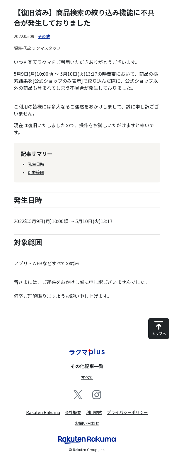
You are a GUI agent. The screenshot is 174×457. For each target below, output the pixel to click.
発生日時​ (36, 164)
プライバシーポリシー (127, 412)
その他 (44, 36)
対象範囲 (36, 172)
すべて (87, 377)
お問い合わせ (87, 423)
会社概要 (73, 412)
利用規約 (94, 412)
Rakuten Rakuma (43, 412)
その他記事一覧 (87, 366)
